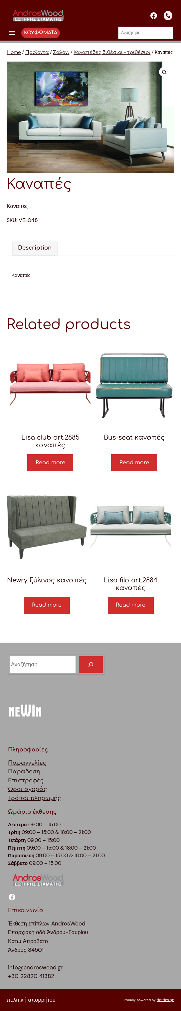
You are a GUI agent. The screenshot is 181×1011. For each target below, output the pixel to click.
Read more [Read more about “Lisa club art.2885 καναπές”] (50, 463)
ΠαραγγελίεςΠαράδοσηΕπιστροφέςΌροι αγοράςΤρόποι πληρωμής (34, 780)
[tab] (35, 248)
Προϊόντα (37, 52)
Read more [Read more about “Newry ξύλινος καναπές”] (47, 605)
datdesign (165, 1000)
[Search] (91, 664)
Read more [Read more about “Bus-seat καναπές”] (134, 463)
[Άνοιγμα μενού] (12, 33)
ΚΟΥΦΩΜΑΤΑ (40, 32)
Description (35, 248)
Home (14, 52)
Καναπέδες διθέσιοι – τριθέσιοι (112, 52)
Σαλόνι (61, 52)
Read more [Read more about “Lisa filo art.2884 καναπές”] (130, 605)
